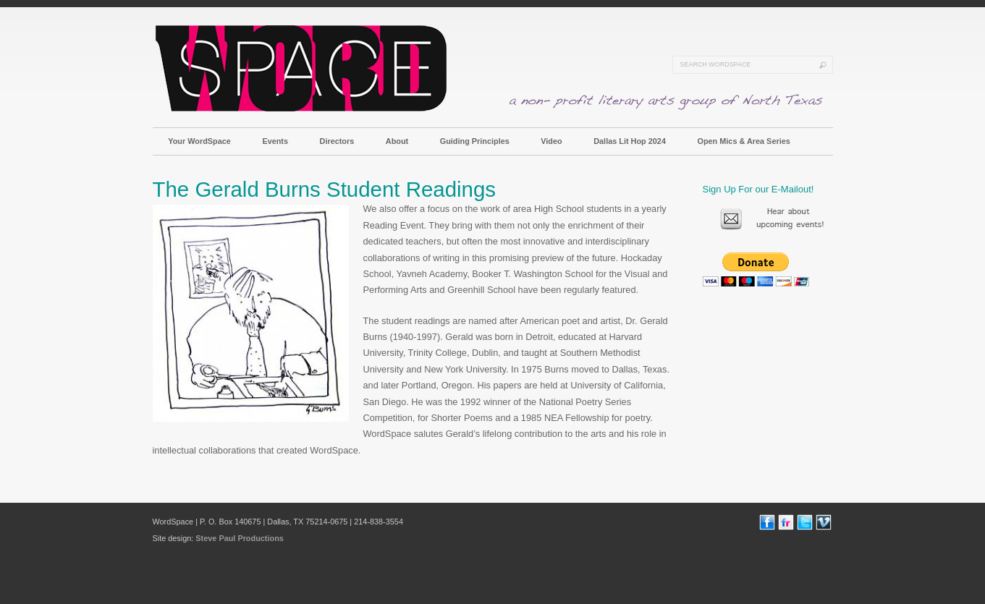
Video (551, 141)
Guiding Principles (475, 141)
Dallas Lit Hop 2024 (629, 141)
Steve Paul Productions (239, 538)
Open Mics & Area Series (743, 141)
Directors (337, 141)
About (397, 141)
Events (275, 141)
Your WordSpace (199, 141)
